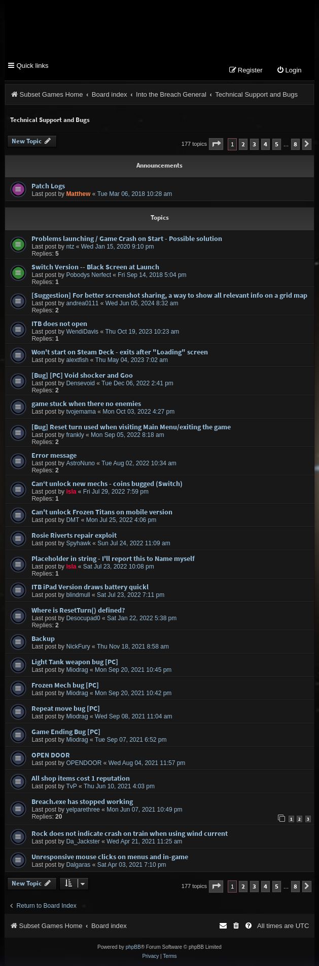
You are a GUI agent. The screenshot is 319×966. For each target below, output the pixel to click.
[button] (216, 144)
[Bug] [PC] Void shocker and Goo (82, 375)
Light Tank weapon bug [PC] (74, 661)
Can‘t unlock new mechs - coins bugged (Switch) (107, 483)
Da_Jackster (83, 842)
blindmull (78, 594)
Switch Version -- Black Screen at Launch (95, 266)
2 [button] (243, 144)
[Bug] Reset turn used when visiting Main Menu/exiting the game (131, 426)
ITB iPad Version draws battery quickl (90, 586)
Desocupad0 (83, 618)
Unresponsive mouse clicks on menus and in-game (109, 857)
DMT (72, 520)
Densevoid (80, 383)
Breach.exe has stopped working (82, 801)
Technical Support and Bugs (50, 119)
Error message (54, 455)
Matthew (78, 194)
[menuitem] (289, 70)
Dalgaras (78, 865)
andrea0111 (82, 303)
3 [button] (254, 144)
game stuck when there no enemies (86, 403)
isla (71, 491)
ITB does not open (59, 323)
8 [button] (295, 144)
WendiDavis (82, 331)
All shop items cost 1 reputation (80, 778)
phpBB (133, 947)
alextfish (77, 360)
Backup (43, 638)
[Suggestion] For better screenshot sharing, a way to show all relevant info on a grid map (169, 295)
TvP (71, 786)
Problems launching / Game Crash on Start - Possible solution (126, 238)
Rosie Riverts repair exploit (74, 535)
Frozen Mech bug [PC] (65, 685)
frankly (75, 434)
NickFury (78, 646)
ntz (70, 246)
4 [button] (265, 144)
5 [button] (276, 144)
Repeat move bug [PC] (65, 708)
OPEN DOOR (50, 754)
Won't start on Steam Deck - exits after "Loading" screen (119, 351)
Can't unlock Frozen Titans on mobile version (101, 511)
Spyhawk (78, 543)
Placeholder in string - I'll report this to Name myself (113, 558)
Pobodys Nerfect (88, 274)
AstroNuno (80, 463)
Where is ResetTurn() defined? (78, 610)
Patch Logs (48, 186)
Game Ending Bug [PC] (65, 731)
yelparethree (83, 809)
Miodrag (77, 669)
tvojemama (81, 411)
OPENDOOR (83, 763)
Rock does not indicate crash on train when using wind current (129, 833)
